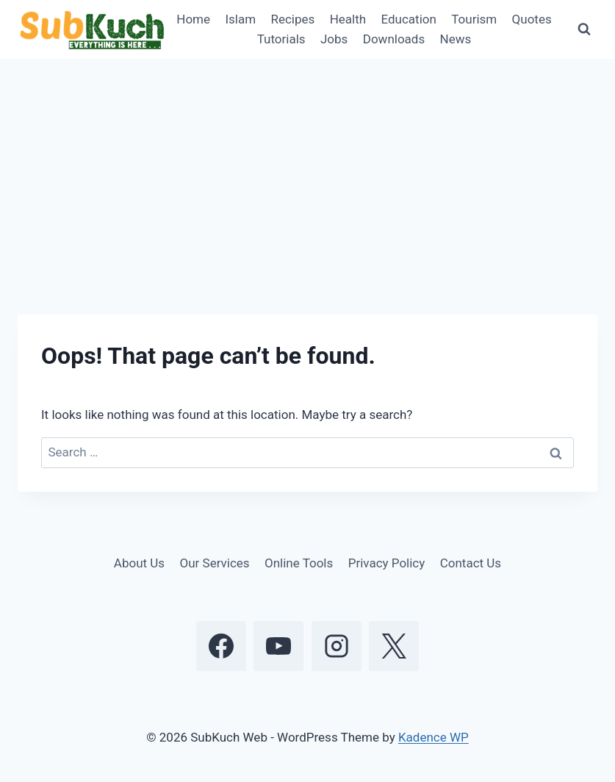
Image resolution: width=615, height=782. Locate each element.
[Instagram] (337, 646)
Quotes (532, 19)
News (456, 39)
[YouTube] (278, 646)
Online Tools (299, 563)
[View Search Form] (584, 29)
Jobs (334, 39)
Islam (240, 19)
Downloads (394, 39)
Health (348, 19)
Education (408, 19)
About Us (139, 563)
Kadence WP (433, 737)
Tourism (474, 19)
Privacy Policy (386, 563)
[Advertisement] (307, 169)
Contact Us (470, 563)
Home (193, 19)
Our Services (215, 563)
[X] (394, 646)
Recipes (292, 19)
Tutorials (281, 39)
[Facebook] (221, 646)
